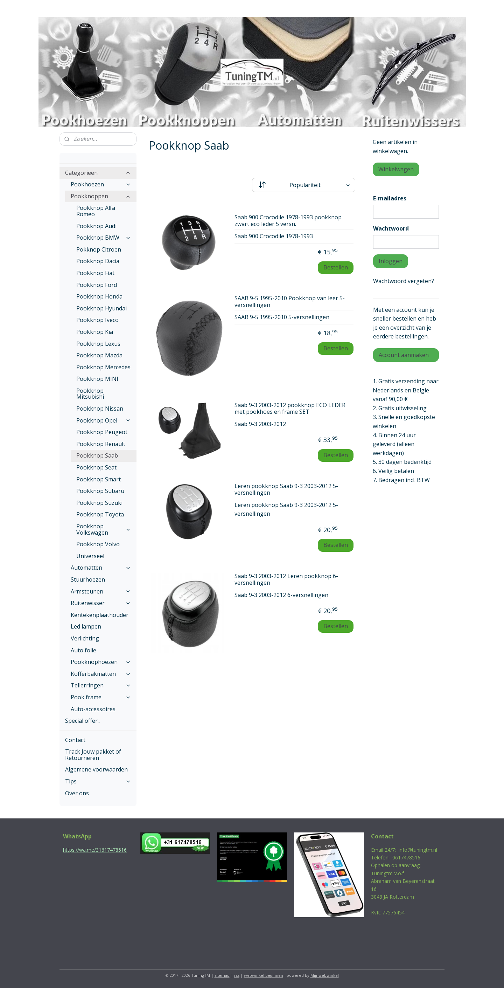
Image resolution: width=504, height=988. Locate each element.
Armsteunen (101, 591)
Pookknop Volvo (98, 544)
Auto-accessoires (93, 709)
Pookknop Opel (103, 420)
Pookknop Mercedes (103, 367)
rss (236, 975)
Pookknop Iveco (97, 320)
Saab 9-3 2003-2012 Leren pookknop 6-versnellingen (286, 579)
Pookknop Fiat (95, 273)
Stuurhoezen (88, 579)
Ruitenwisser (101, 603)
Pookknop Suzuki (99, 503)
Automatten (101, 567)
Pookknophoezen (101, 662)
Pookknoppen (101, 196)
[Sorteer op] (303, 185)
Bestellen (335, 267)
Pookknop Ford (96, 285)
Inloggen (390, 261)
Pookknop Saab (97, 455)
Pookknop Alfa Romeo (95, 211)
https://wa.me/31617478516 (95, 849)
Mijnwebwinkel (324, 975)
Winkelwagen (396, 169)
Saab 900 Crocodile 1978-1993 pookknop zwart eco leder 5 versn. (288, 221)
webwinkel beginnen (263, 975)
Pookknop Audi (96, 226)
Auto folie (83, 650)
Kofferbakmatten (101, 674)
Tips (98, 781)
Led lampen (86, 626)
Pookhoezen (101, 184)
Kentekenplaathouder (99, 615)
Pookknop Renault (100, 444)
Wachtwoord (391, 228)
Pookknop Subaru (100, 491)
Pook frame (101, 697)
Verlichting (85, 638)
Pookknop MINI (97, 379)
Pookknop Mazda (99, 355)
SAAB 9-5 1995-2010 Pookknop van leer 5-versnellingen (289, 302)
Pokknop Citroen (98, 249)
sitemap (222, 975)
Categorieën (98, 173)
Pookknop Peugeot (101, 432)
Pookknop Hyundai (101, 308)
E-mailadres (389, 198)
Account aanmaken (404, 355)
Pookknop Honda (99, 296)
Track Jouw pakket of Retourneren (93, 755)
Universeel (90, 556)
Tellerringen (101, 685)
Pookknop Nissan (99, 408)
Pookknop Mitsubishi (90, 394)
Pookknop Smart (98, 479)
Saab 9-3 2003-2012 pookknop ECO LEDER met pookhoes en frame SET (289, 409)
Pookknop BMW (103, 237)
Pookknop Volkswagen (103, 529)
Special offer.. (82, 721)
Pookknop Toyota (100, 514)
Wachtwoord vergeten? (403, 281)
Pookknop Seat (96, 467)
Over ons (77, 793)
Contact (75, 740)
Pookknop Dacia (97, 261)
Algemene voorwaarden (96, 769)
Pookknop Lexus (98, 344)
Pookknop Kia (94, 332)
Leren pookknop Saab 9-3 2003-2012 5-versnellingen (286, 489)
